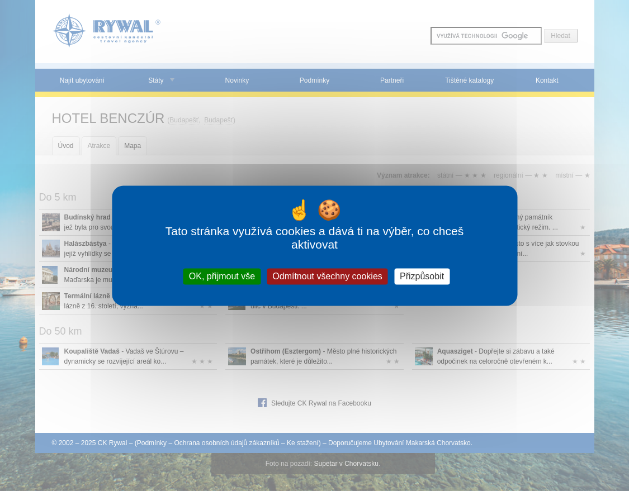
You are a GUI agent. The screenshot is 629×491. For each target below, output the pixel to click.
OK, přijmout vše (222, 276)
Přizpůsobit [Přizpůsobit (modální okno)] (422, 276)
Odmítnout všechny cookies (327, 276)
